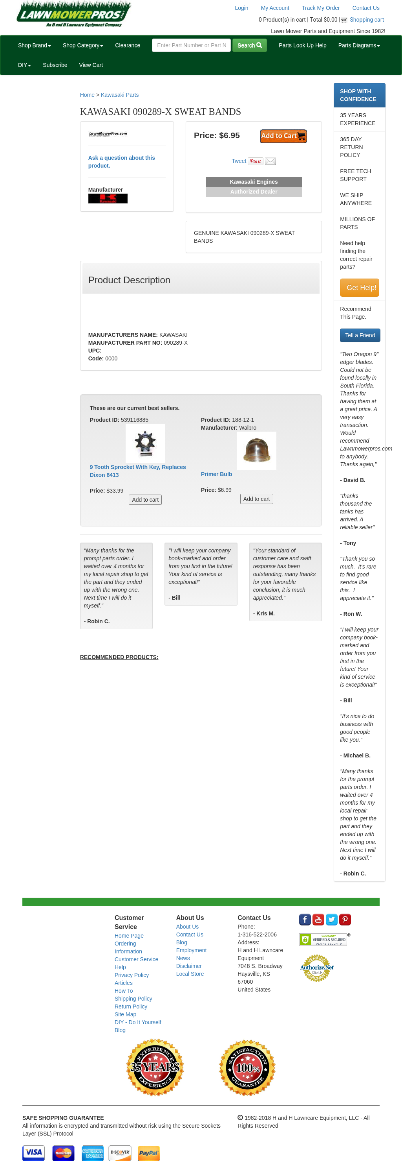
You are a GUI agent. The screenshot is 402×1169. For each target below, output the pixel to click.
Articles (124, 983)
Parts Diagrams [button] (359, 45)
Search (250, 45)
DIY (24, 65)
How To (124, 991)
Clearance (127, 45)
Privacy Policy (132, 975)
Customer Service (136, 959)
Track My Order (321, 8)
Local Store (190, 974)
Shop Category (83, 45)
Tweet (239, 161)
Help (120, 967)
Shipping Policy (133, 998)
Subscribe (55, 65)
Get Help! (361, 288)
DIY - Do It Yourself (138, 1022)
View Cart (91, 65)
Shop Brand (34, 45)
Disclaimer (189, 966)
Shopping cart (367, 20)
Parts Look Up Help (302, 45)
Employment (191, 950)
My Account (275, 8)
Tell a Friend (360, 335)
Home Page (129, 936)
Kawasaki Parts (120, 95)
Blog (120, 1030)
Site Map (125, 1014)
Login (241, 8)
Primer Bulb (216, 474)
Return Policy (131, 1006)
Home (87, 95)
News (183, 958)
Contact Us (366, 8)
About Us (187, 926)
